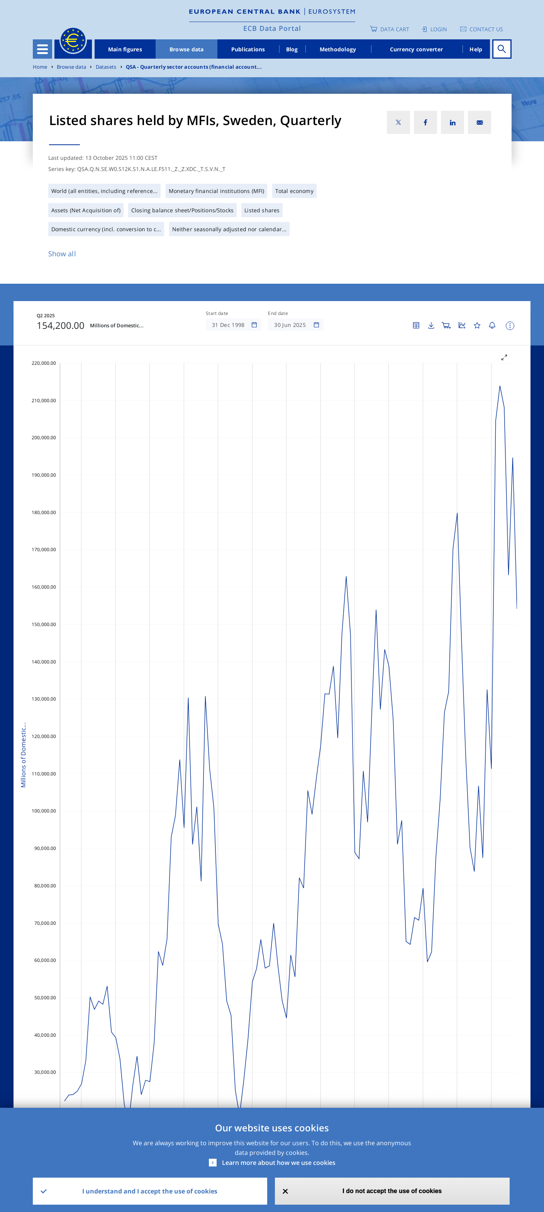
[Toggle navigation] (42, 49)
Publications (248, 49)
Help (475, 49)
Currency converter (416, 49)
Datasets (106, 67)
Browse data (186, 49)
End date (278, 313)
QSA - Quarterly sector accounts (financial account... (194, 67)
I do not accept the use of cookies (392, 1191)
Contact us (486, 29)
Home (40, 67)
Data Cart (394, 29)
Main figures (125, 49)
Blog (292, 49)
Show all (62, 253)
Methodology (338, 49)
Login (438, 29)
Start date (217, 313)
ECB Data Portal (272, 28)
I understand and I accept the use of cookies (149, 1191)
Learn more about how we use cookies (279, 1162)
